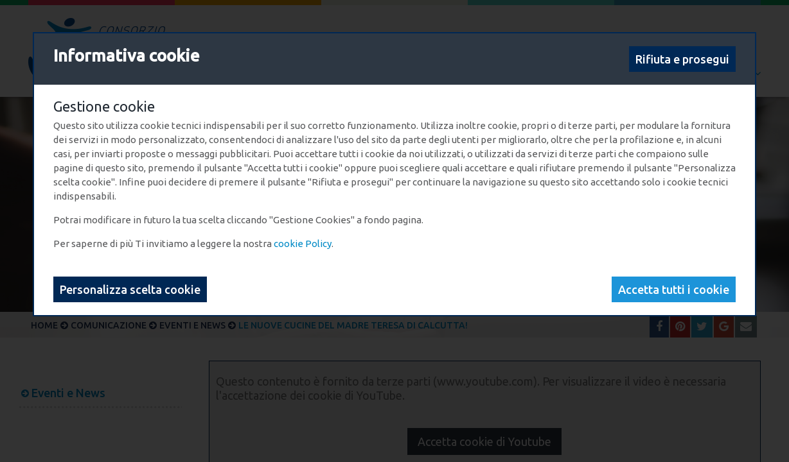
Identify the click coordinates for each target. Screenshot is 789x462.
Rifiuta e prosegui (682, 59)
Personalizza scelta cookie (130, 289)
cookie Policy (303, 243)
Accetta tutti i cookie (673, 289)
